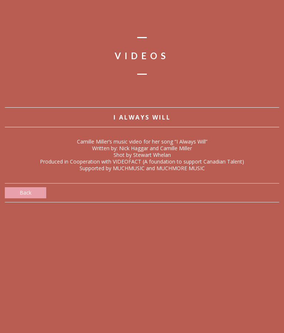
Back (25, 192)
